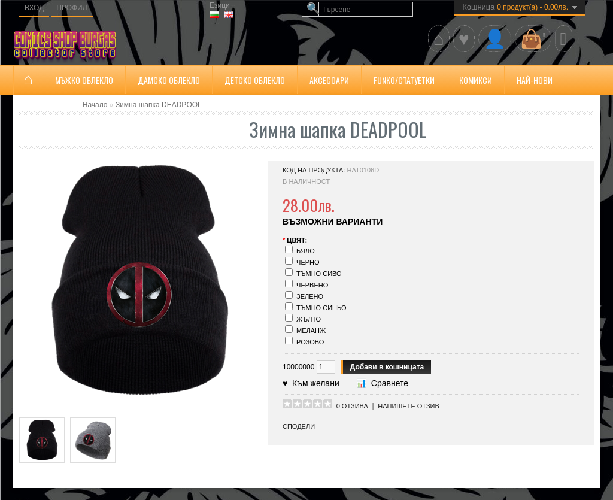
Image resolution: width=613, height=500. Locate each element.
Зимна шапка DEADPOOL (159, 105)
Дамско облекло (169, 80)
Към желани (313, 383)
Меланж (311, 330)
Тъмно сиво (319, 273)
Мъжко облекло (84, 80)
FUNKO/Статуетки (404, 80)
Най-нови (535, 80)
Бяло (305, 250)
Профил (71, 8)
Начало (95, 105)
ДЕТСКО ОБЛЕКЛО (254, 80)
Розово (310, 342)
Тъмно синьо (321, 307)
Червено (312, 285)
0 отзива (352, 406)
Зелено (309, 296)
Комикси (475, 80)
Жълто (308, 319)
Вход (34, 8)
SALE (63, 108)
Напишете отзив (408, 406)
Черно (308, 262)
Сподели (299, 426)
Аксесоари (329, 80)
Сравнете (387, 383)
